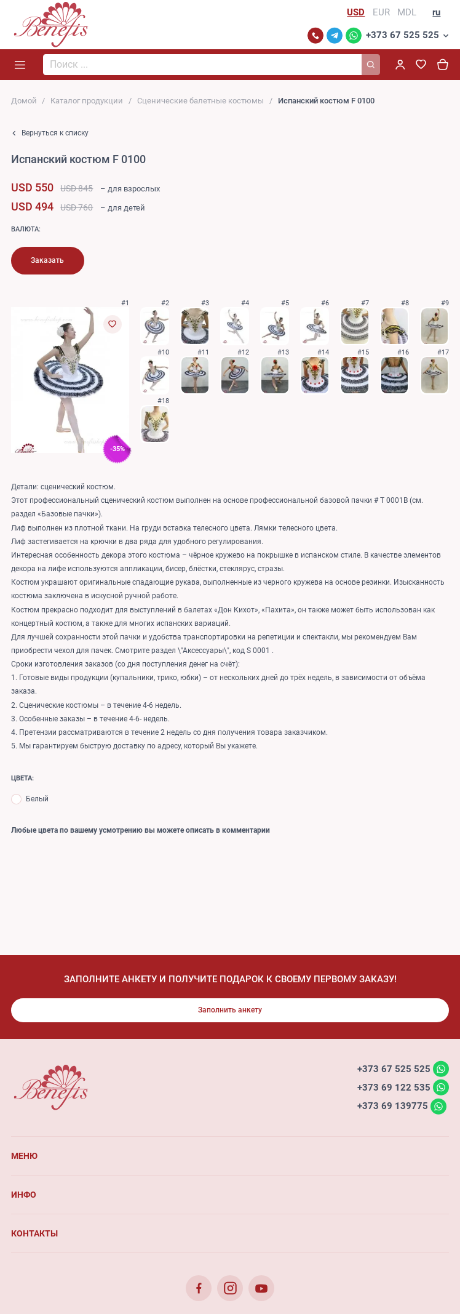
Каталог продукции (86, 100)
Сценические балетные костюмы (200, 100)
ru (436, 12)
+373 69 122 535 (393, 1086)
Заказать (47, 260)
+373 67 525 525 (402, 35)
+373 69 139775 (392, 1106)
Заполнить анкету (230, 1010)
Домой (24, 100)
